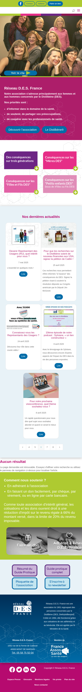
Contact (29, 4)
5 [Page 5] (35, 447)
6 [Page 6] (41, 447)
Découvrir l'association (22, 129)
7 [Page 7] (47, 447)
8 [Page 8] (53, 447)
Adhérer (41, 4)
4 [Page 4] (29, 447)
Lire (23, 274)
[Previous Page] (22, 447)
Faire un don (55, 4)
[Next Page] (59, 447)
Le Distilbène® (54, 129)
